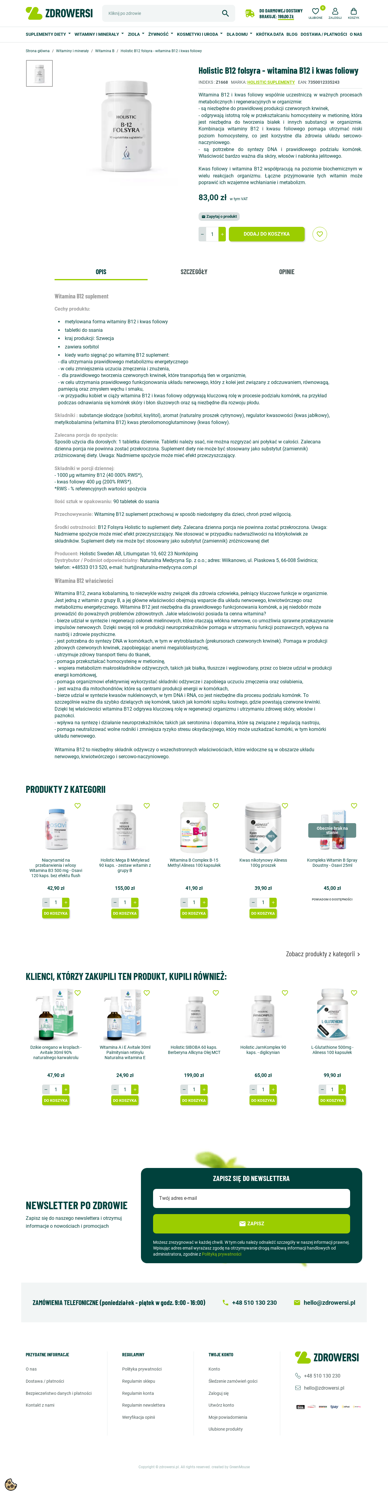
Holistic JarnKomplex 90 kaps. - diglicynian (263, 1050)
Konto (214, 1369)
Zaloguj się (219, 1393)
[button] (335, 12)
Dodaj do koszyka (267, 234)
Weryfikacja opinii (138, 1417)
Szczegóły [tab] (194, 271)
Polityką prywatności (221, 1254)
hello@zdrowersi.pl (324, 1388)
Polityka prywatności (142, 1369)
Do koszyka (56, 913)
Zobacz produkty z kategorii (324, 953)
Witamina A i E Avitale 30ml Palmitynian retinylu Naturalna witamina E (125, 1052)
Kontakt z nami (40, 1405)
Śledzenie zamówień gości (233, 1381)
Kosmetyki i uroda (198, 34)
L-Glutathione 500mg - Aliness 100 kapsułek (332, 1050)
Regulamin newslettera (143, 1405)
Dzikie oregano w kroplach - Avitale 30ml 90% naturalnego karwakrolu (56, 1052)
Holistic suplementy (271, 82)
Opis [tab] (101, 271)
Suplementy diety (46, 34)
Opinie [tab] (287, 271)
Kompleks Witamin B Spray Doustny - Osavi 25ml (332, 863)
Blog (292, 34)
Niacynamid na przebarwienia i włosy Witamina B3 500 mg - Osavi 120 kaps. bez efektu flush (55, 868)
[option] (44, 73)
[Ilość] (212, 234)
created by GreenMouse (231, 1467)
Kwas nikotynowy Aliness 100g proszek (263, 863)
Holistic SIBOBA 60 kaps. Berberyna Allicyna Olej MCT (194, 1050)
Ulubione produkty (226, 1429)
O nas (356, 34)
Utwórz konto (221, 1405)
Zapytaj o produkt (219, 216)
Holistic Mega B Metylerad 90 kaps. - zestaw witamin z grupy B (125, 865)
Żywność (158, 34)
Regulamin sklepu (138, 1381)
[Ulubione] (316, 12)
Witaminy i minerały (97, 34)
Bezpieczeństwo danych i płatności (59, 1393)
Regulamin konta (138, 1393)
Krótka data (270, 34)
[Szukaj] (168, 13)
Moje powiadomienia (228, 1417)
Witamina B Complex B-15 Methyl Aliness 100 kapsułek (194, 863)
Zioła (134, 34)
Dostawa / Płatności (324, 34)
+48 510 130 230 (322, 1375)
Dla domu (238, 34)
